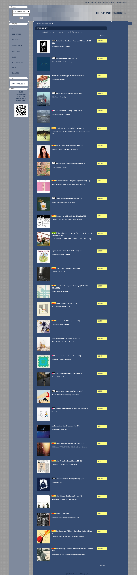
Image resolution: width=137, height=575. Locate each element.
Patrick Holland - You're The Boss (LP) (67, 373)
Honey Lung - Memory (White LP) (66, 268)
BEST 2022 (16, 51)
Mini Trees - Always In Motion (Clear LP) (66, 338)
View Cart (101, 2)
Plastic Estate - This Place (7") (64, 303)
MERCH (15, 67)
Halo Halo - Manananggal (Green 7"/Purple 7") (68, 76)
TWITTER (21, 96)
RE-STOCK (16, 40)
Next (101, 35)
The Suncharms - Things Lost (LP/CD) (67, 111)
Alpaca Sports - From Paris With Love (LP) (66, 251)
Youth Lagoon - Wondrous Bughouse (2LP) (68, 163)
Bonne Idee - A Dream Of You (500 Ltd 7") (68, 443)
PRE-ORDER (16, 34)
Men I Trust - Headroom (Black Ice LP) (67, 391)
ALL (13, 28)
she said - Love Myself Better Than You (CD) (69, 216)
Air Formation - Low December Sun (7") (65, 426)
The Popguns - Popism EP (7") (64, 58)
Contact (118, 2)
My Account (110, 2)
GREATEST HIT (17, 63)
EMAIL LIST (21, 100)
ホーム (39, 24)
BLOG (21, 92)
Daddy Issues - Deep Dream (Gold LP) (67, 198)
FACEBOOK (21, 94)
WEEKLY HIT (17, 46)
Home (87, 2)
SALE (14, 57)
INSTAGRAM (21, 98)
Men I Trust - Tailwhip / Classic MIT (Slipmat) (69, 408)
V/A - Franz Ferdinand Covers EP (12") (67, 461)
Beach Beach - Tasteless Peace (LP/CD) (67, 146)
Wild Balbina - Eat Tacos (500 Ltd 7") (67, 496)
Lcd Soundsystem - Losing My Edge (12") (68, 479)
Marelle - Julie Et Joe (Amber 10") (66, 321)
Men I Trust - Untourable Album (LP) (67, 93)
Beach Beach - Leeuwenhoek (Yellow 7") (67, 128)
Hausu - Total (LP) (60, 513)
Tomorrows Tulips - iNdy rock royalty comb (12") (71, 181)
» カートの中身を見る (19, 84)
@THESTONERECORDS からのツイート (80, 574)
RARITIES (16, 73)
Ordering (93, 2)
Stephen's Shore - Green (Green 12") (66, 356)
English (124, 2)
